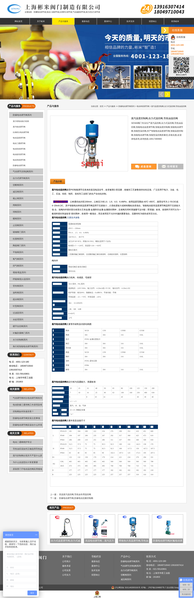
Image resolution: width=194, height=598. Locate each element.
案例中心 (108, 21)
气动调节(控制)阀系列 (23, 171)
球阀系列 (17, 212)
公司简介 (66, 561)
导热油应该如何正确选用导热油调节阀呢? (25, 450)
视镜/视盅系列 (19, 272)
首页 (101, 106)
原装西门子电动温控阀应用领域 (27, 469)
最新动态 (86, 21)
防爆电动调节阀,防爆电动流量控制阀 (76, 498)
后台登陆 (170, 587)
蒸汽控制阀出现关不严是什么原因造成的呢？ (25, 456)
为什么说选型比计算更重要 (25, 462)
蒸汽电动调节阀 (19, 127)
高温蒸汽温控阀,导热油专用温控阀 (75, 494)
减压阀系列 (18, 191)
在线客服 (178, 37)
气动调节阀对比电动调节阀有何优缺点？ (25, 399)
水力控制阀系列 (20, 339)
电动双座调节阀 (19, 149)
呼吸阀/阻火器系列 (21, 279)
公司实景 (66, 570)
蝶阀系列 (17, 218)
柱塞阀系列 (18, 239)
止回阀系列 (18, 225)
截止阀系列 (18, 198)
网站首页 (18, 21)
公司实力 (66, 575)
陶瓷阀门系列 (19, 245)
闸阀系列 (17, 205)
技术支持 (130, 21)
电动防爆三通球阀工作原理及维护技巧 (25, 406)
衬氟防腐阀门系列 (21, 333)
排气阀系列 (18, 265)
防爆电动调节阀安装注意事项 (26, 418)
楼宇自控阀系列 (20, 326)
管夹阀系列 (18, 286)
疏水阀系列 (18, 299)
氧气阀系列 (18, 259)
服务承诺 (66, 566)
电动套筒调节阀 (19, 154)
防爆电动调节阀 (19, 165)
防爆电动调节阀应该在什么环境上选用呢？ (25, 426)
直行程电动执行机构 (21, 121)
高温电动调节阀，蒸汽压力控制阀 (99, 541)
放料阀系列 (18, 292)
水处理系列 (18, 319)
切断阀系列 (18, 185)
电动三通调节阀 (19, 143)
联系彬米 (175, 21)
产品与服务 (63, 21)
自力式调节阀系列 (21, 178)
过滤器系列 (18, 313)
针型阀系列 (18, 306)
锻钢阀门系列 (19, 232)
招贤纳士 (153, 21)
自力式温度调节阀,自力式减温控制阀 (65, 541)
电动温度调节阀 (19, 138)
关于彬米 (41, 21)
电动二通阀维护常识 (22, 442)
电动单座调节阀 (19, 160)
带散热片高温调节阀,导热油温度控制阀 (133, 541)
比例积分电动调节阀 (21, 132)
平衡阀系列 (18, 252)
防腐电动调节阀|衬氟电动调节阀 (167, 541)
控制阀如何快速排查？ (23, 411)
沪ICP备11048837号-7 (157, 587)
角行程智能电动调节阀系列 (25, 346)
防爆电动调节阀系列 (22, 115)
